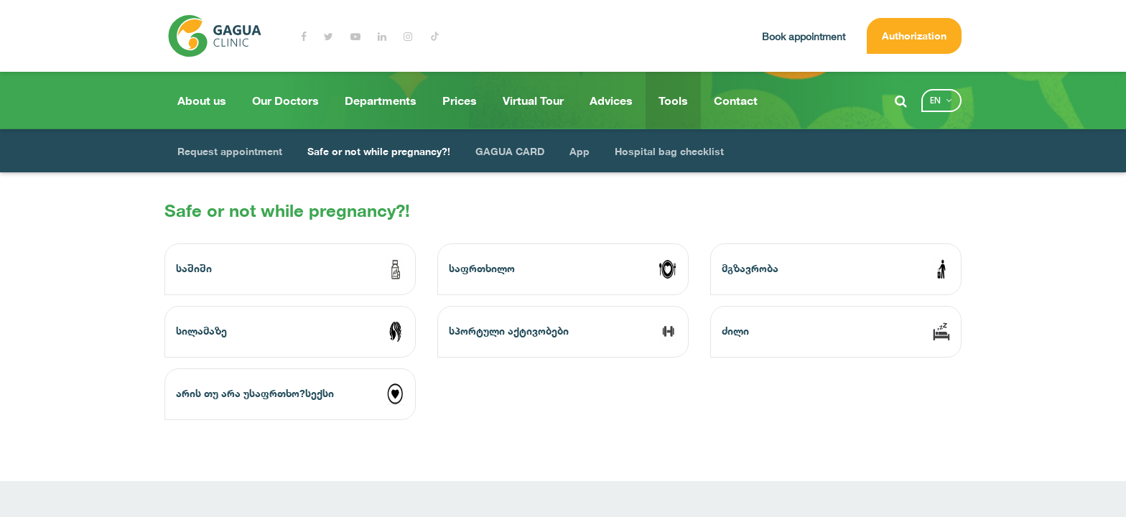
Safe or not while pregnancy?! (378, 151)
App (579, 151)
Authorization (914, 35)
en (935, 100)
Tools (673, 100)
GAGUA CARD (509, 151)
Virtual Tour (533, 100)
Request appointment (229, 151)
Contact (736, 100)
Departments (381, 100)
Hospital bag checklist (669, 151)
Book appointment (803, 36)
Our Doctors (285, 100)
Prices (459, 100)
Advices (611, 100)
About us (201, 100)
